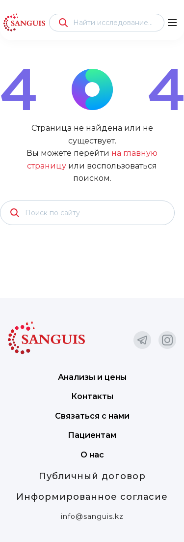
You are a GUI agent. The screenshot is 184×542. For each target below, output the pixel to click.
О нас (92, 454)
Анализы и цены (92, 377)
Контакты (92, 396)
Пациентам (92, 435)
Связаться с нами (92, 416)
